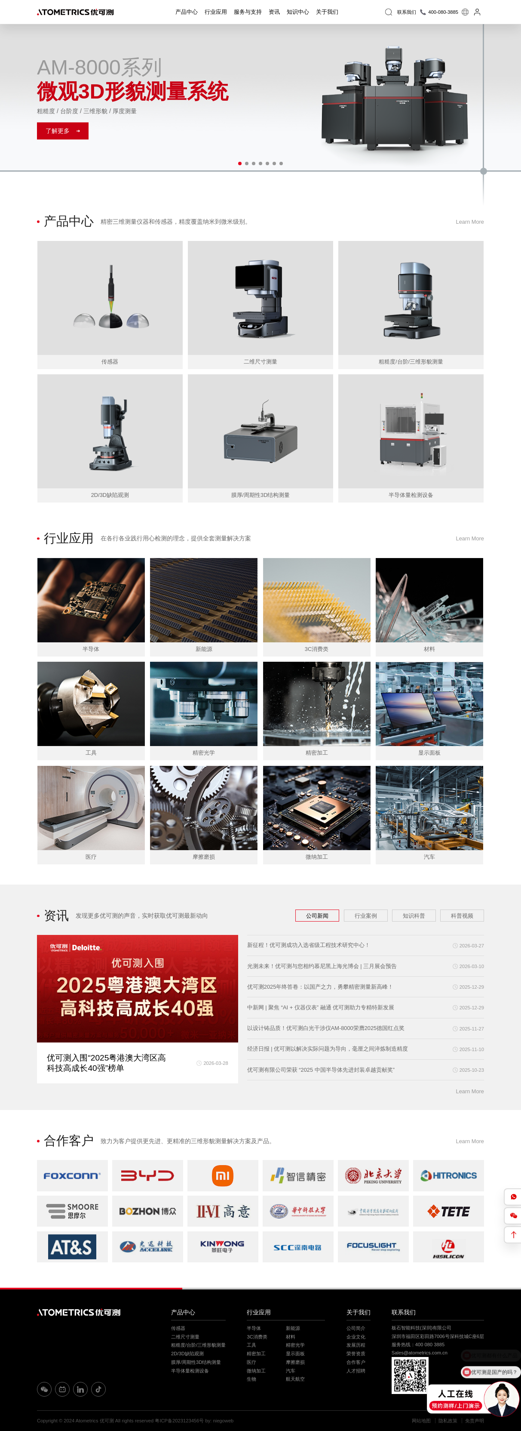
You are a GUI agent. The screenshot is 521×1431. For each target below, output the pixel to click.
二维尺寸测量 (185, 1336)
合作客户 (355, 1362)
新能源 (293, 1328)
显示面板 (295, 1353)
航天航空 (295, 1379)
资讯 (274, 12)
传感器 (178, 1328)
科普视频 (462, 915)
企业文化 (355, 1336)
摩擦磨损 (295, 1362)
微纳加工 (256, 1370)
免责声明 (474, 1420)
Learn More (470, 222)
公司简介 (355, 1328)
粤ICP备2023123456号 (179, 1420)
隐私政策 (447, 1420)
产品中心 (186, 12)
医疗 (251, 1362)
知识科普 (414, 915)
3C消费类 (257, 1336)
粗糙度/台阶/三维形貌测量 (198, 1345)
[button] (240, 163)
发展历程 (355, 1345)
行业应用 (216, 12)
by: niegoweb (219, 1420)
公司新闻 (317, 915)
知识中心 (298, 12)
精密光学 (295, 1345)
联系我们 (404, 1312)
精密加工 (256, 1353)
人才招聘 (355, 1370)
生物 (251, 1379)
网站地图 (421, 1420)
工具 (251, 1345)
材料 (290, 1336)
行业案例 (366, 915)
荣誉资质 (355, 1353)
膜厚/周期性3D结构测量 (196, 1362)
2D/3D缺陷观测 (187, 1353)
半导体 (254, 1328)
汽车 (290, 1370)
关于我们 (327, 12)
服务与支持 (248, 12)
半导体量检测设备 (190, 1370)
